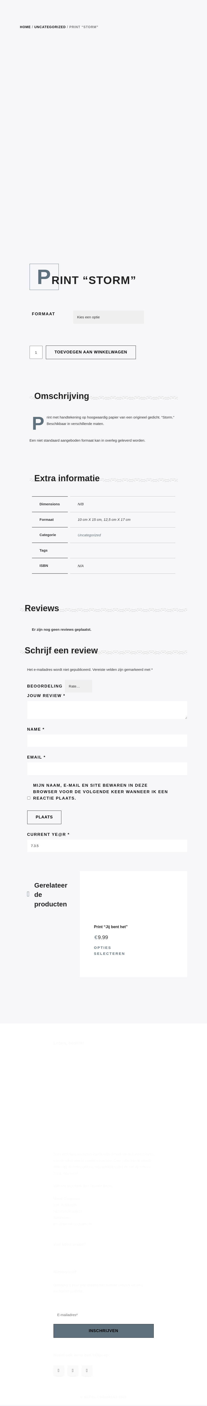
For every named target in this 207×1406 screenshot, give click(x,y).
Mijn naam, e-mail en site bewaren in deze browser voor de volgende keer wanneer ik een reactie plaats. (100, 792)
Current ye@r (48, 835)
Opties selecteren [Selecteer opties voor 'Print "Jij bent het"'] (109, 951)
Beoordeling (45, 686)
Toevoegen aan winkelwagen (90, 352)
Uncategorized (50, 27)
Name (36, 729)
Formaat (43, 314)
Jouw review (46, 695)
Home (25, 27)
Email (36, 757)
